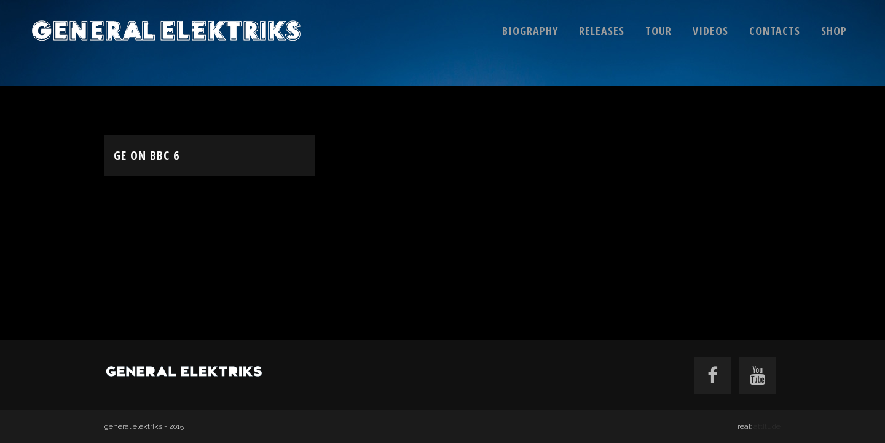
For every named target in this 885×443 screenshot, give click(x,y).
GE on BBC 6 (146, 155)
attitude (767, 426)
